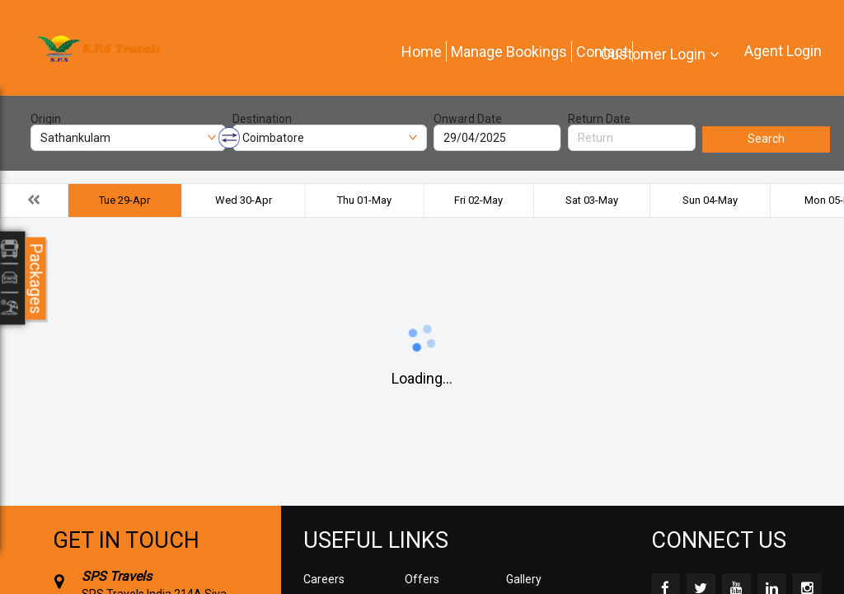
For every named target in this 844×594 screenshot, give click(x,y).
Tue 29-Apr (124, 200)
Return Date (599, 119)
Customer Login (653, 54)
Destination (262, 119)
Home (421, 51)
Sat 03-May (591, 200)
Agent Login (783, 50)
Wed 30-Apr (243, 200)
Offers (422, 579)
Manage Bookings (509, 51)
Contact (602, 51)
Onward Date (468, 119)
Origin (45, 119)
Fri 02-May (478, 200)
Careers (324, 579)
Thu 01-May (364, 200)
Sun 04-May (710, 200)
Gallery (524, 579)
